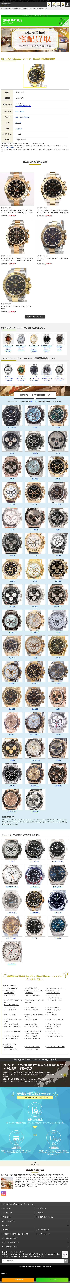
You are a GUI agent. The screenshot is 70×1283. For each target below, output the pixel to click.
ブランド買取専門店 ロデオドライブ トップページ (18, 1213)
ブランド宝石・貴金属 (11, 1049)
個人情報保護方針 (43, 1239)
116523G (18, 128)
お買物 (54, 4)
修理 (63, 4)
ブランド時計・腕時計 (32, 1047)
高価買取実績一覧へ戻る (35, 317)
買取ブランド (6, 1234)
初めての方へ (7, 1217)
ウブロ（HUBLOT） (10, 995)
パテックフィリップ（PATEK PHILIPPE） (53, 992)
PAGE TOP (35, 1174)
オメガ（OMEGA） (31, 988)
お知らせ (40, 1222)
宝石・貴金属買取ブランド (10, 1256)
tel (49, 4)
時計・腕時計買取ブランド (10, 1247)
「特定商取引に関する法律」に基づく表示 (15, 1243)
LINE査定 (54, 1280)
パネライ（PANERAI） (32, 995)
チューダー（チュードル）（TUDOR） (34, 992)
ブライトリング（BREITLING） (9, 992)
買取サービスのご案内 (8, 1230)
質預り (58, 4)
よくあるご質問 (7, 1222)
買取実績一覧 (42, 1217)
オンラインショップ (44, 1243)
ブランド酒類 (8, 1047)
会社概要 (5, 1239)
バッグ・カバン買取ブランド (10, 1251)
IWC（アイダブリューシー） (56, 988)
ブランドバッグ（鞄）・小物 (56, 1047)
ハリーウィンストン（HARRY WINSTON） (54, 996)
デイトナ (18, 123)
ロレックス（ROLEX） (22, 117)
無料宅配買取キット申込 (45, 1226)
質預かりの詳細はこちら (23, 106)
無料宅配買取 (19, 1280)
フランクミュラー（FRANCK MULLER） (34, 1001)
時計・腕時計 (19, 111)
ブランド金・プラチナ (32, 1049)
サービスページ (10, 147)
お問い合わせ (7, 1226)
